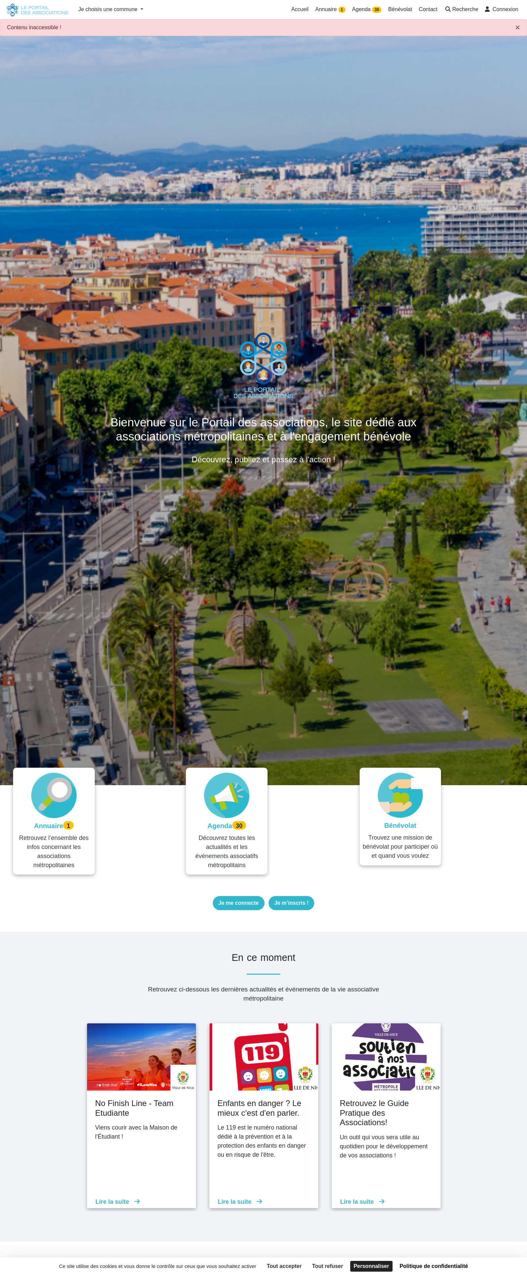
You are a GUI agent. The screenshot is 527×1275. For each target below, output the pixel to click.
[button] (461, 10)
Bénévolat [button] (400, 9)
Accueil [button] (300, 9)
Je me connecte (238, 893)
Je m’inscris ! (291, 893)
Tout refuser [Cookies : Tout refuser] (327, 1266)
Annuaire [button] (330, 9)
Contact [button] (428, 9)
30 (376, 9)
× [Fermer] (517, 28)
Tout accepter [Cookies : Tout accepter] (284, 1266)
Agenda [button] (366, 9)
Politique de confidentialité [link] (434, 1266)
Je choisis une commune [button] (108, 9)
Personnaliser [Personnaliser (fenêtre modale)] (371, 1266)
